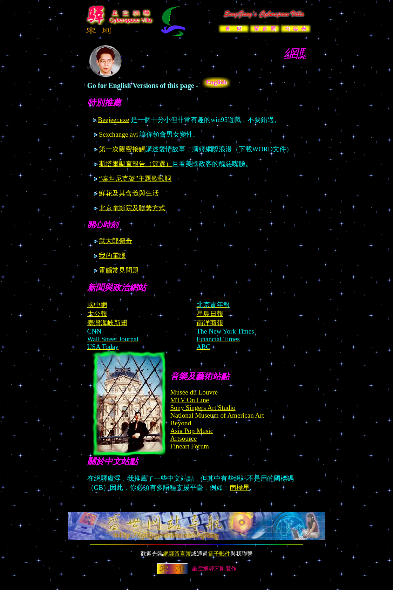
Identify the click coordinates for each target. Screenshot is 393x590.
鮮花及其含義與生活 (129, 193)
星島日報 (210, 313)
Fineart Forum (189, 446)
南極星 (240, 487)
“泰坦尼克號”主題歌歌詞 (135, 178)
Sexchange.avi (118, 134)
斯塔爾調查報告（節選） (135, 163)
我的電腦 (112, 255)
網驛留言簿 (177, 554)
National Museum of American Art (217, 415)
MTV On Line (189, 400)
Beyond (180, 423)
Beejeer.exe (113, 119)
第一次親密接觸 (122, 149)
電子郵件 (219, 554)
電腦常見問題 (119, 270)
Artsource (183, 438)
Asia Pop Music (192, 430)
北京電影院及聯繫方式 (132, 208)
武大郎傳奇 (115, 241)
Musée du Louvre (194, 392)
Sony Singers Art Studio (203, 407)
